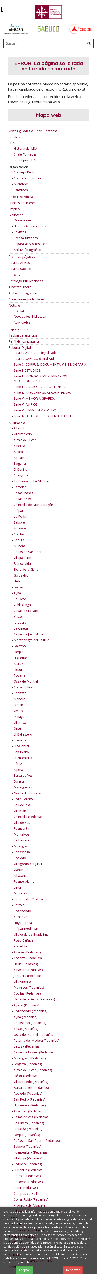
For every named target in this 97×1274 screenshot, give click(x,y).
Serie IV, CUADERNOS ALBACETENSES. (42, 392)
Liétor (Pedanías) (26, 1076)
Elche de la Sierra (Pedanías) (34, 999)
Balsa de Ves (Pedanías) (31, 1087)
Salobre (19, 522)
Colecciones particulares (26, 299)
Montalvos (21, 834)
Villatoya (20, 722)
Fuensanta (21, 828)
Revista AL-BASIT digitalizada (35, 353)
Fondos (14, 137)
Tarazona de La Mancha (32, 481)
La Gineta (21, 628)
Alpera (18, 769)
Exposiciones (18, 329)
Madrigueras (23, 787)
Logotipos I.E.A (25, 160)
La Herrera (21, 840)
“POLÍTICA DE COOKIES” (67, 1258)
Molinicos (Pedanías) (29, 987)
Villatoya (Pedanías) (28, 1158)
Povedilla (20, 946)
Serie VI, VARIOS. (26, 404)
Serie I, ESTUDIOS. (27, 370)
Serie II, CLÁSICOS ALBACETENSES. (40, 387)
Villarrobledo (23, 434)
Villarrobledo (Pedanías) (31, 1081)
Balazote (20, 646)
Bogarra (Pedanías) (28, 1064)
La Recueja (22, 805)
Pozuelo (20, 740)
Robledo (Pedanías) (28, 1093)
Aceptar (24, 1270)
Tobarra (20, 675)
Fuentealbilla (23, 758)
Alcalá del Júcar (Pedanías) (33, 1070)
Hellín (18, 581)
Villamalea (21, 811)
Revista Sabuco (20, 269)
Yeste (18, 616)
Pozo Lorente (24, 799)
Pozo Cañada (23, 940)
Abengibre (21, 475)
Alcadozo (20, 917)
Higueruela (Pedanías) (30, 1105)
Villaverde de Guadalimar (32, 934)
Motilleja (20, 705)
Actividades (22, 322)
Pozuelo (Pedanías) (28, 1164)
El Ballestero (23, 734)
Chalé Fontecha (25, 154)
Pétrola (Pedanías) (27, 1176)
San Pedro (21, 752)
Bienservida (22, 563)
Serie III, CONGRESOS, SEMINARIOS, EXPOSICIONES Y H (40, 378)
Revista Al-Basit (20, 262)
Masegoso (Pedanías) (30, 1058)
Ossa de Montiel (26, 681)
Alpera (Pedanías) (26, 1005)
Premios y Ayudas (22, 256)
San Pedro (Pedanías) (29, 1099)
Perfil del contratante (24, 341)
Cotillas (19, 534)
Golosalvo (21, 575)
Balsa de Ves (23, 775)
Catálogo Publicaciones (26, 281)
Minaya (19, 716)
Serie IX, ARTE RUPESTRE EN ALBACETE (43, 416)
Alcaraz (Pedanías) (27, 952)
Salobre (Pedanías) (27, 1146)
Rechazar (73, 1270)
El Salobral (21, 746)
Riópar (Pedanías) (27, 928)
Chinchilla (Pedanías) (29, 817)
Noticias (15, 305)
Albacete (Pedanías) (28, 970)
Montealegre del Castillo (31, 640)
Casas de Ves (23, 499)
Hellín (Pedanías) (26, 964)
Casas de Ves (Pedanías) (32, 1117)
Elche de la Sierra (26, 569)
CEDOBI (15, 275)
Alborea (19, 446)
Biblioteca (16, 215)
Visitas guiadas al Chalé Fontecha (33, 131)
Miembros (21, 184)
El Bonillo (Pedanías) (29, 1170)
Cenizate (20, 693)
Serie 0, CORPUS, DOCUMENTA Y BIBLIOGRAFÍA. (50, 364)
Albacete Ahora (20, 287)
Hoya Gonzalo (24, 923)
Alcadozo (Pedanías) (29, 1111)
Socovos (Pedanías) (28, 1182)
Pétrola (19, 905)
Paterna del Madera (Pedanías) (36, 1040)
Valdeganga (22, 605)
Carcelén (20, 487)
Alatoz (18, 663)
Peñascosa (22, 852)
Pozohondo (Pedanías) (30, 1011)
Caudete (20, 599)
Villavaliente (22, 981)
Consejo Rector (25, 172)
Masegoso (21, 846)
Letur (17, 887)
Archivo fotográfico (23, 293)
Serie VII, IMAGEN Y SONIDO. (35, 410)
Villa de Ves (22, 822)
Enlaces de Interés (22, 203)
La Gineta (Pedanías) (29, 1123)
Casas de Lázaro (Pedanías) (34, 1052)
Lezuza (19, 540)
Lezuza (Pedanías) (27, 1046)
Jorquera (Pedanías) (28, 976)
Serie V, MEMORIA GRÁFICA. (35, 398)
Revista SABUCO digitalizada (35, 358)
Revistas (20, 232)
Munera (19, 546)
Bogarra (20, 463)
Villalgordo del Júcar (28, 864)
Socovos (20, 528)
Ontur (18, 728)
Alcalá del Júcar (25, 440)
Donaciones (22, 220)
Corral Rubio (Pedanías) (31, 1199)
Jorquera (20, 622)
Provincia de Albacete (29, 1205)
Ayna (17, 593)
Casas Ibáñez (23, 493)
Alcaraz (19, 452)
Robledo (20, 858)
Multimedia (17, 423)
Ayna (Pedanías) (25, 1017)
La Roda (20, 516)
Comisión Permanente (30, 178)
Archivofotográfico (27, 250)
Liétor (18, 669)
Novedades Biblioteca (30, 316)
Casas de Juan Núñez (29, 634)
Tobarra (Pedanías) (28, 958)
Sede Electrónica (21, 197)
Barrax (18, 587)
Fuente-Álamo (24, 881)
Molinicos (21, 893)
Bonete (19, 781)
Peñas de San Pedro (28, 552)
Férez (18, 764)
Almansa (20, 457)
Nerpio (19, 652)
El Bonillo (20, 469)
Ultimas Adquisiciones (30, 226)
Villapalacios (22, 557)
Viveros (19, 711)
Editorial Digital (20, 347)
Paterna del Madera (28, 899)
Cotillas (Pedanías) (27, 993)
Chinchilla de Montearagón (33, 504)
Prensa (19, 310)
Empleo (14, 209)
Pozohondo (22, 911)
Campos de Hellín (26, 1193)
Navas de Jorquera (27, 793)
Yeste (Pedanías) (26, 1028)
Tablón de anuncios (23, 335)
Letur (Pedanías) (26, 1187)
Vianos (18, 870)
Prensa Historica (26, 238)
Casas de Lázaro (26, 610)
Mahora (19, 699)
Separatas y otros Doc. (31, 244)
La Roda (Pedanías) (28, 1129)
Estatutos (21, 190)
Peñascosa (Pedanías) (30, 1023)
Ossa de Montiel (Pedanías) (34, 1034)
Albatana (20, 875)
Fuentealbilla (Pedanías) (31, 1152)
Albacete (20, 428)
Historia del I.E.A (25, 148)
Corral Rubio (23, 687)
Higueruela (21, 658)
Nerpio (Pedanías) (27, 1134)
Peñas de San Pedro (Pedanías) (37, 1140)
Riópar (18, 510)
